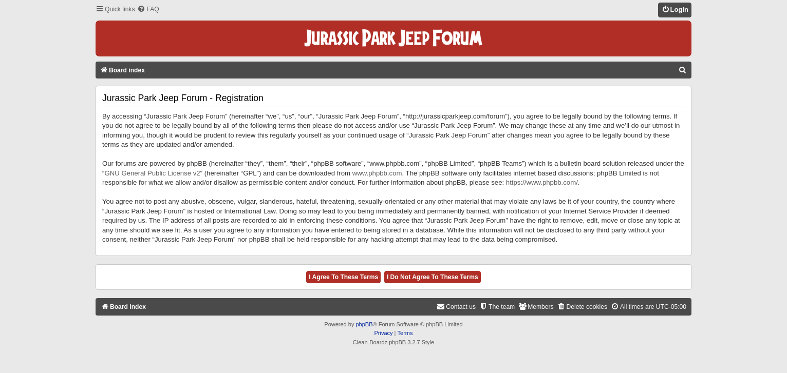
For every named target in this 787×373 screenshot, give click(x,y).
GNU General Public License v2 (152, 173)
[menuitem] (148, 9)
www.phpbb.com (377, 173)
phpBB (363, 324)
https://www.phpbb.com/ (542, 182)
